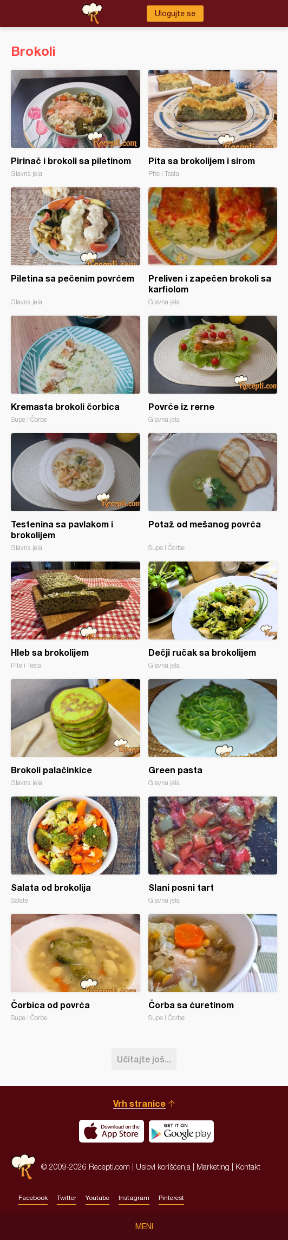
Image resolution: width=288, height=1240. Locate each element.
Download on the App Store (111, 1131)
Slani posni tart (213, 850)
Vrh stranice (139, 1103)
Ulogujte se (175, 13)
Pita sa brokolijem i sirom (213, 124)
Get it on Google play (181, 1131)
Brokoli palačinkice (75, 733)
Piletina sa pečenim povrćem (75, 246)
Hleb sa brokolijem (75, 615)
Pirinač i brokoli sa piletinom (75, 124)
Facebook (33, 1198)
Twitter (66, 1198)
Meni (144, 1226)
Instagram (134, 1198)
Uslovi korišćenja (163, 1166)
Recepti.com (23, 1166)
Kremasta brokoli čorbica (75, 369)
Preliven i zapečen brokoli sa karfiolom (213, 246)
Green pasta (213, 733)
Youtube (97, 1198)
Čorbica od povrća (75, 968)
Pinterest (171, 1198)
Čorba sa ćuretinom (213, 968)
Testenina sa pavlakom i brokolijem (75, 492)
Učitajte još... (144, 1059)
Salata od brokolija (75, 850)
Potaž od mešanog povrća (213, 492)
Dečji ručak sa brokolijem (213, 615)
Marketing (213, 1166)
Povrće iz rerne (213, 369)
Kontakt (247, 1166)
